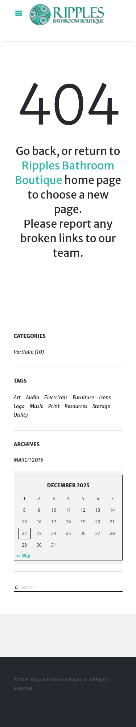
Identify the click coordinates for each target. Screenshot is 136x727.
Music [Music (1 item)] (36, 406)
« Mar (23, 555)
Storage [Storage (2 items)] (101, 406)
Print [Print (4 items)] (53, 406)
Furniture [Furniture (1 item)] (83, 397)
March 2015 (29, 460)
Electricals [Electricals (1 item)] (55, 397)
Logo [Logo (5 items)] (19, 406)
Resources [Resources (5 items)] (76, 406)
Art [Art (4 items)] (17, 397)
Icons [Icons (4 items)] (105, 397)
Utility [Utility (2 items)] (21, 415)
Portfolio (24, 352)
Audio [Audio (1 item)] (32, 397)
